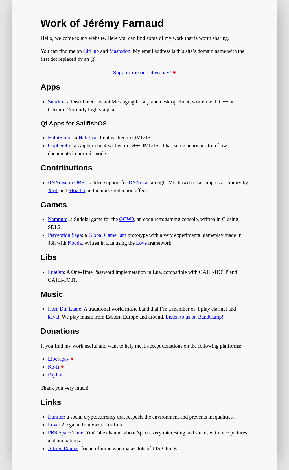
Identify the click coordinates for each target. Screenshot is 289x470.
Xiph (53, 190)
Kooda (75, 243)
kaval (53, 317)
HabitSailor (60, 137)
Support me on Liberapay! (142, 72)
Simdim (56, 102)
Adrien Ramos (63, 448)
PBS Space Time (65, 433)
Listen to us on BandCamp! (195, 317)
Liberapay (58, 359)
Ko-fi (53, 367)
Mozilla (77, 190)
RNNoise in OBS (66, 182)
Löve (141, 243)
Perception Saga (65, 235)
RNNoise (138, 182)
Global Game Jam (107, 235)
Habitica (87, 137)
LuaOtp (56, 272)
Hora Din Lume (64, 309)
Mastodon (119, 51)
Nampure (57, 219)
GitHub (91, 51)
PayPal (55, 375)
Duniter (56, 417)
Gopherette (59, 145)
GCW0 (126, 219)
